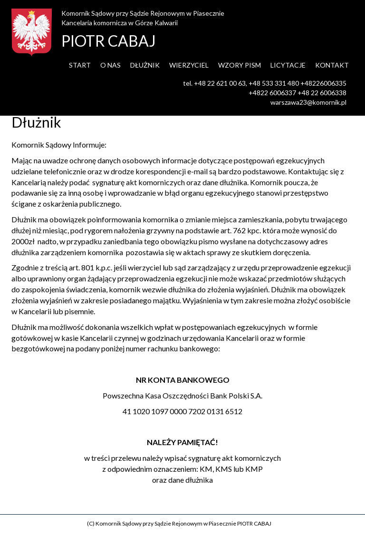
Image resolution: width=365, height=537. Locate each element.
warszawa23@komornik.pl (308, 102)
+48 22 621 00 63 (220, 83)
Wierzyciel (189, 65)
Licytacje (288, 65)
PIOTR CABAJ (108, 40)
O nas (110, 65)
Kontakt (332, 65)
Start (80, 65)
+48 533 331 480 (274, 83)
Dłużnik (145, 65)
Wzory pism (239, 65)
